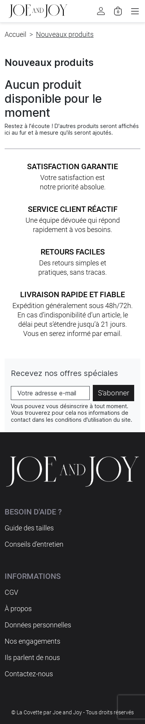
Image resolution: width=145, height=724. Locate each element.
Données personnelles (38, 625)
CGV (11, 592)
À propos (18, 608)
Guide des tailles (29, 528)
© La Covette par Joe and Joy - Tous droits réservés (72, 712)
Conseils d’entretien (34, 544)
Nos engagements (32, 641)
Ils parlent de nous (32, 657)
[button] (135, 11)
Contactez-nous (29, 674)
